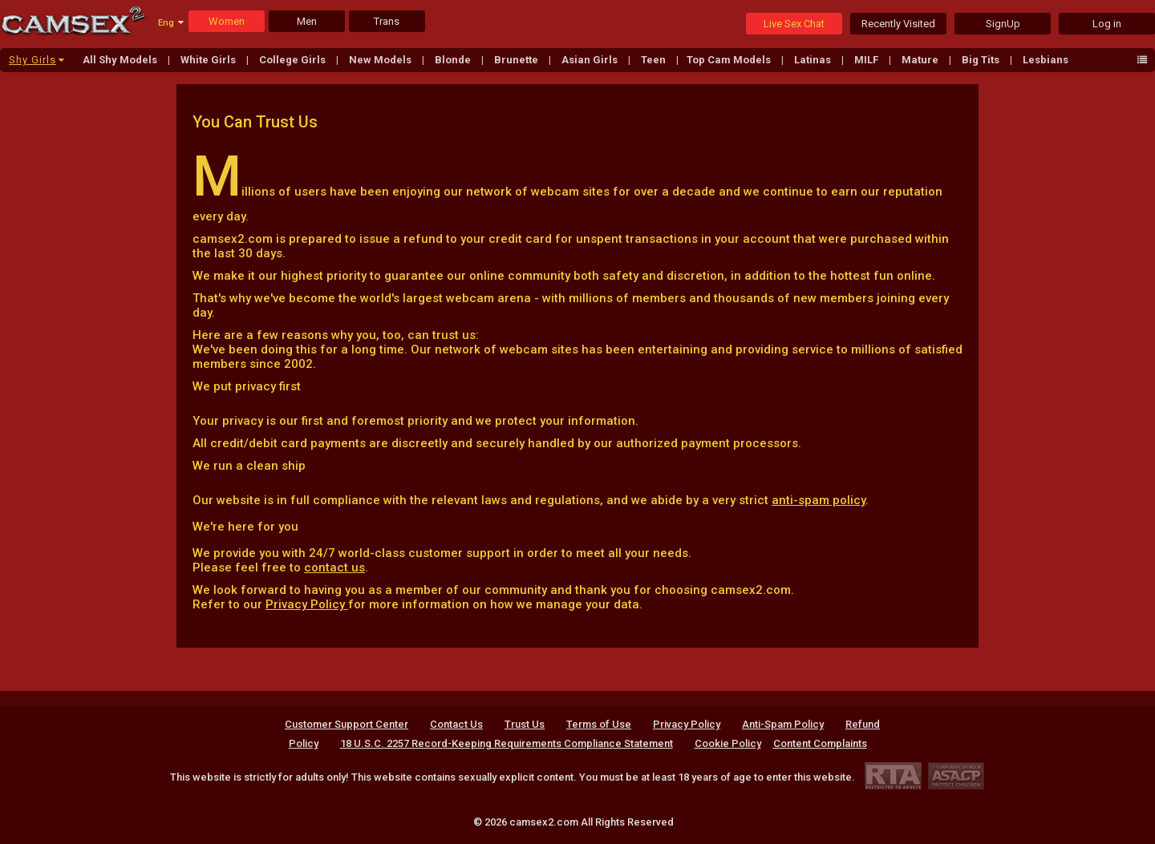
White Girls (209, 60)
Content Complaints (820, 743)
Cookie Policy (728, 743)
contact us (334, 567)
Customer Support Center (346, 724)
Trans (386, 21)
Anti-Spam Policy (783, 724)
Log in (1106, 24)
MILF (867, 60)
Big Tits (982, 60)
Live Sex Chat (794, 24)
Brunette (517, 60)
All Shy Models (121, 60)
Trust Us (525, 724)
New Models (381, 60)
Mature (921, 60)
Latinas (813, 60)
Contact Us (456, 724)
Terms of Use (598, 724)
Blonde (454, 60)
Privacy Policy (306, 604)
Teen (654, 60)
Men (307, 21)
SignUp (1003, 24)
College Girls (293, 60)
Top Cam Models (730, 60)
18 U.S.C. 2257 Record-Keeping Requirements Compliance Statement (506, 743)
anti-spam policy (818, 500)
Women (227, 21)
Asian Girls (590, 60)
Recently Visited (898, 24)
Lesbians (1045, 60)
